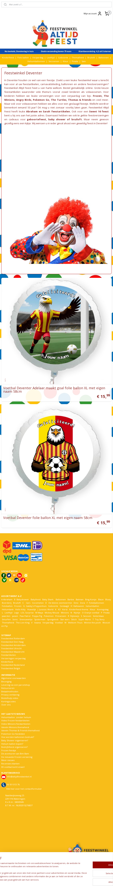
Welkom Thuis (75, 622)
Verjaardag (37, 57)
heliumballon (92, 606)
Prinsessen (60, 616)
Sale (84, 61)
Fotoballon (7, 606)
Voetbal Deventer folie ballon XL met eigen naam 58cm (47, 517)
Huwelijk (31, 609)
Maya (40, 612)
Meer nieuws (7, 760)
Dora (82, 602)
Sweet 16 (95, 111)
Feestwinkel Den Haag (12, 641)
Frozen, (97, 96)
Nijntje (76, 612)
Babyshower (23, 599)
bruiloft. (77, 119)
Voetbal (59, 622)
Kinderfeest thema (78, 609)
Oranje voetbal (91, 612)
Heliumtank (8, 609)
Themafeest (78, 57)
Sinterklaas (98, 616)
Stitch (74, 619)
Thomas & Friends (79, 99)
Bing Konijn (90, 599)
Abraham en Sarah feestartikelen (48, 111)
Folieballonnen (96, 602)
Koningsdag (102, 609)
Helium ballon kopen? (12, 743)
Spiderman (39, 619)
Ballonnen (104, 57)
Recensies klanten (10, 763)
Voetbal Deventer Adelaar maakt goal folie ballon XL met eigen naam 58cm (54, 389)
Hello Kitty (20, 609)
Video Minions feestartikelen (15, 723)
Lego (16, 612)
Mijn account (93, 13)
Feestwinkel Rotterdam (13, 638)
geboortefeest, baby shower (46, 119)
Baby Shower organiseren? (14, 740)
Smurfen (6, 619)
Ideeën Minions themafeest (15, 727)
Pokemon (49, 616)
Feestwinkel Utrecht (11, 648)
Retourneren (7, 688)
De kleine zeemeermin (60, 602)
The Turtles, (59, 99)
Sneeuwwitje (26, 619)
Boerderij (6, 602)
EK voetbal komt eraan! (13, 767)
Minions (64, 612)
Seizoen (87, 616)
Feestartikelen (8, 655)
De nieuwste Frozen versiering (16, 757)
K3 (59, 609)
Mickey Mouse (52, 612)
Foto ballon (23, 57)
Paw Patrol (24, 616)
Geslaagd (64, 606)
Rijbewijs (74, 616)
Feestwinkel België (10, 668)
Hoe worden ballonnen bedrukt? (17, 737)
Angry (20, 99)
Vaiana (37, 622)
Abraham (7, 599)
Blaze (101, 599)
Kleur (65, 61)
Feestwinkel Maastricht (12, 651)
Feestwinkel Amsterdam (13, 645)
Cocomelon (38, 602)
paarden (6, 616)
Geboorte (63, 57)
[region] (32, 865)
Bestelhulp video (9, 698)
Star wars (64, 619)
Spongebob (52, 619)
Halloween (78, 606)
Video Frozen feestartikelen (15, 720)
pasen (15, 616)
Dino (76, 602)
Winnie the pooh (92, 622)
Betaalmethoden (9, 691)
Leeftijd (51, 57)
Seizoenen (54, 61)
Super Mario (84, 619)
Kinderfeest (8, 57)
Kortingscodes (8, 701)
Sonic (15, 619)
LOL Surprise (27, 612)
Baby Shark (47, 599)
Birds (28, 99)
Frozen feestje (8, 750)
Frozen (17, 606)
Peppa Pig (37, 616)
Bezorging (6, 681)
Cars (28, 602)
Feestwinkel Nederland (13, 665)
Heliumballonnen (36, 61)
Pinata (75, 61)
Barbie (70, 599)
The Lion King (22, 622)
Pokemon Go (41, 99)
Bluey (108, 599)
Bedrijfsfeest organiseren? (14, 747)
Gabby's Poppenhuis (35, 606)
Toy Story (100, 619)
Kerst (64, 609)
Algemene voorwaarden (13, 678)
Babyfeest (36, 599)
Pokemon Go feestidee (13, 733)
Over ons (6, 704)
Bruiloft (91, 57)
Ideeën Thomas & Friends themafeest (20, 730)
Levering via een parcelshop (15, 684)
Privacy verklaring (10, 694)
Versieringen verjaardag (13, 658)
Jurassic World (46, 609)
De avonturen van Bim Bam (15, 753)
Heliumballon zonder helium (16, 717)
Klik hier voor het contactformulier (24, 788)
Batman (79, 599)
